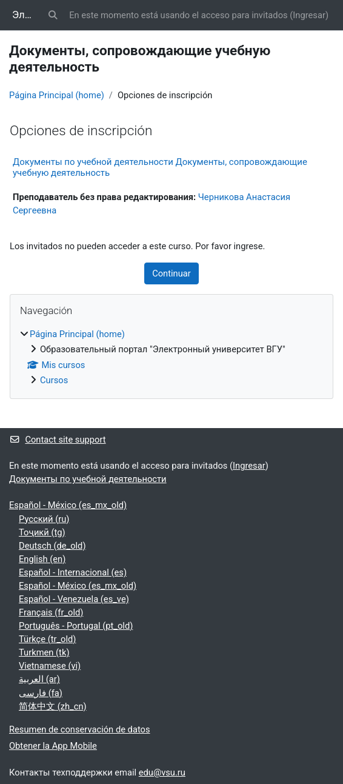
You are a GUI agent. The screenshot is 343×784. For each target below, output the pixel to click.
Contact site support (57, 439)
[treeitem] (171, 356)
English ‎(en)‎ (42, 559)
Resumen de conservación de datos (79, 729)
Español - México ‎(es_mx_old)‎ (68, 505)
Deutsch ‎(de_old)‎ (52, 545)
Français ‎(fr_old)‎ (51, 612)
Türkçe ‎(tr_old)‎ (47, 639)
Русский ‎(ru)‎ (44, 519)
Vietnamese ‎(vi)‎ (50, 665)
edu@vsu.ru (162, 772)
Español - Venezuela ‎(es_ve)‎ (74, 599)
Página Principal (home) (56, 95)
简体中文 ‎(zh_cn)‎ (53, 706)
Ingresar (309, 15)
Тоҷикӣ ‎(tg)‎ (42, 532)
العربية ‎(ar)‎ (39, 679)
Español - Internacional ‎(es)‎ (73, 572)
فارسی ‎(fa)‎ (40, 693)
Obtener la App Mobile (53, 745)
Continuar (171, 273)
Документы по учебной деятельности (88, 479)
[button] (53, 15)
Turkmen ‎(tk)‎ (44, 652)
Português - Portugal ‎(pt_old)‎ (76, 625)
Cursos (54, 380)
